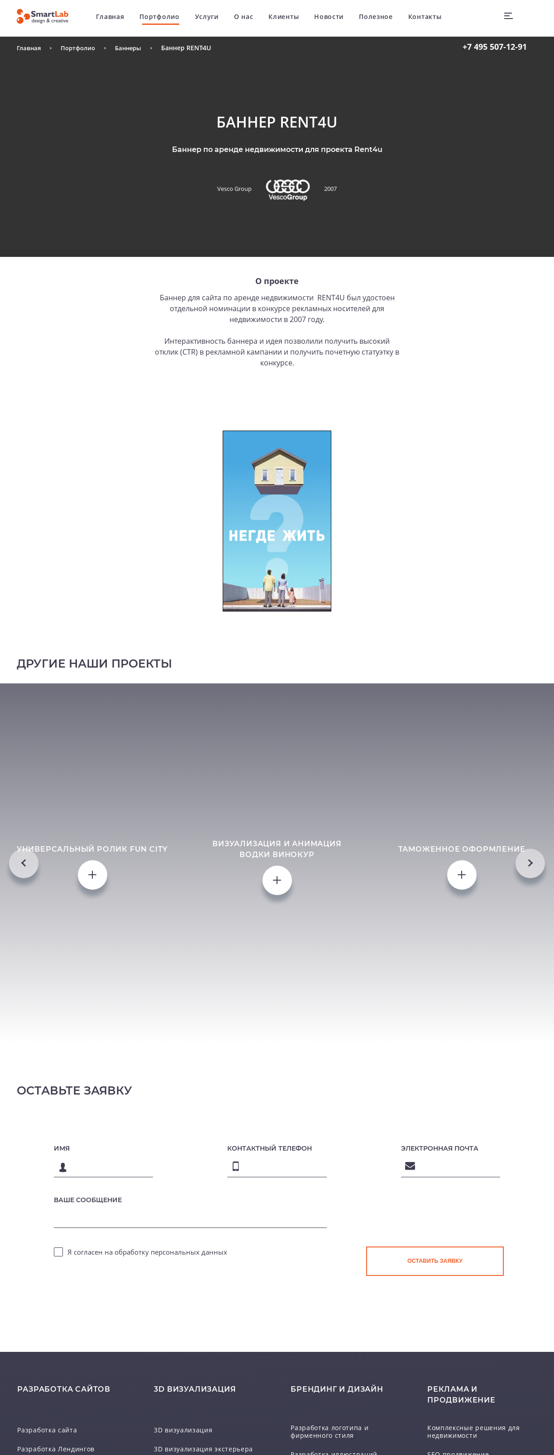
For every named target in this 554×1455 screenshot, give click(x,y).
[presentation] (435, 1425)
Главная (119, 18)
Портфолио (168, 18)
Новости (337, 18)
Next (530, 963)
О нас (252, 18)
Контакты (433, 18)
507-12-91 (495, 46)
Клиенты (292, 18)
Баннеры (133, 47)
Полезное (384, 18)
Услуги (215, 18)
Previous (23, 963)
